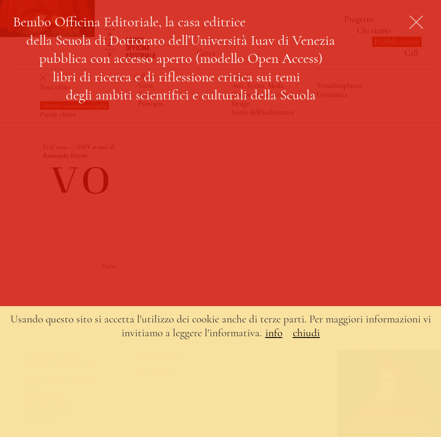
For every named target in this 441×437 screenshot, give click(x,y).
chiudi (306, 332)
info (274, 332)
